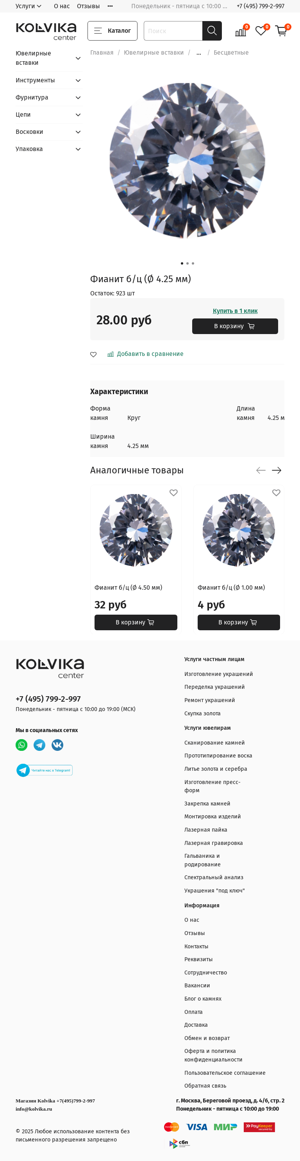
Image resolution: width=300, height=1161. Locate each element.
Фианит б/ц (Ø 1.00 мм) (231, 587)
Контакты (196, 946)
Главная (102, 52)
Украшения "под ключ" (214, 890)
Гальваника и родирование (202, 860)
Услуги (25, 6)
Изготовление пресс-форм (212, 786)
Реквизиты (198, 959)
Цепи (23, 114)
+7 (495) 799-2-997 (260, 6)
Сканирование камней (214, 743)
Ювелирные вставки (154, 52)
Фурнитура (32, 97)
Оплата (193, 1012)
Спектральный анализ (213, 877)
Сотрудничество (205, 972)
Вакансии (197, 985)
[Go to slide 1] (182, 263)
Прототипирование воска (218, 755)
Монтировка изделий (212, 816)
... (198, 52)
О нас (62, 6)
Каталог (112, 31)
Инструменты (35, 80)
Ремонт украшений (209, 700)
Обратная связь (205, 1086)
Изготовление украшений (218, 674)
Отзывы (88, 6)
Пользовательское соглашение (225, 1073)
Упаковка (29, 149)
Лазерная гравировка (213, 843)
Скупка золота (202, 713)
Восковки (29, 131)
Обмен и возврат (207, 1038)
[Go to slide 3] (193, 263)
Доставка (196, 1025)
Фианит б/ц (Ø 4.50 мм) (128, 587)
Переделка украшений (214, 687)
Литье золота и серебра (215, 769)
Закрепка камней (207, 803)
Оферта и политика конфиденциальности (213, 1055)
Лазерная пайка (205, 830)
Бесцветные (231, 52)
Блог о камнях (202, 999)
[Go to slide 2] (187, 263)
